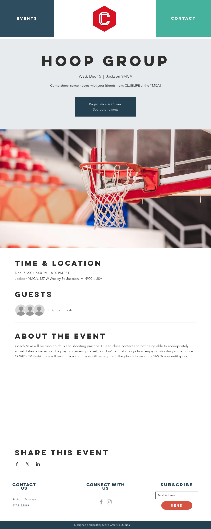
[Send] (176, 505)
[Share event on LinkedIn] (38, 464)
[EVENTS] (27, 18)
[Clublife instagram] (109, 502)
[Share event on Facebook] (17, 464)
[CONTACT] (183, 18)
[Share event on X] (27, 464)
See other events (105, 109)
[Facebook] (101, 502)
